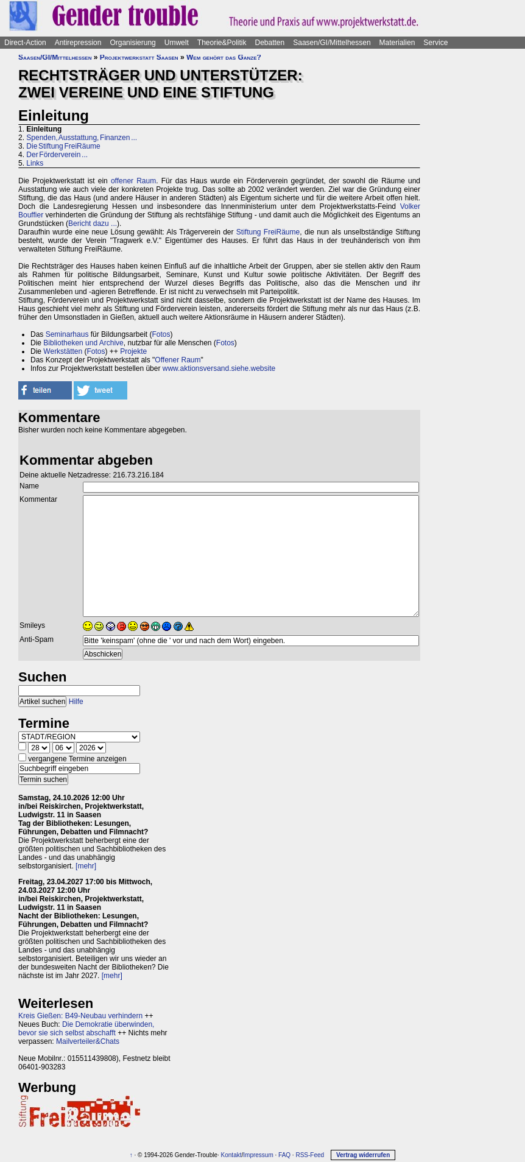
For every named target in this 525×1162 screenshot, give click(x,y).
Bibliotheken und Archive (83, 343)
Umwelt (176, 42)
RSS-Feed (309, 1155)
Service (435, 42)
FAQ (284, 1155)
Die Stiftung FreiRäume (63, 146)
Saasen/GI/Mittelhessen (331, 42)
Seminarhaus (67, 334)
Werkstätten (62, 351)
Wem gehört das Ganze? (223, 57)
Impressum (258, 1155)
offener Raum (133, 181)
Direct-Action (25, 42)
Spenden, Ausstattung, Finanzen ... (81, 137)
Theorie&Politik (222, 42)
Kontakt (231, 1155)
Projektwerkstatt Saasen (139, 57)
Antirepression (78, 42)
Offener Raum (177, 360)
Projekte (133, 351)
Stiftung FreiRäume (268, 232)
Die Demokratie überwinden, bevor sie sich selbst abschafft (86, 1028)
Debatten (270, 42)
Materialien (397, 42)
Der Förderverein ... (57, 154)
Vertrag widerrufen (363, 1155)
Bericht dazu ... (92, 223)
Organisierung (132, 42)
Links (34, 163)
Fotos (161, 334)
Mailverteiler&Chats (87, 1041)
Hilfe (76, 701)
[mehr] (86, 866)
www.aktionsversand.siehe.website (219, 368)
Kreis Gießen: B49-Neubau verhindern (80, 1016)
